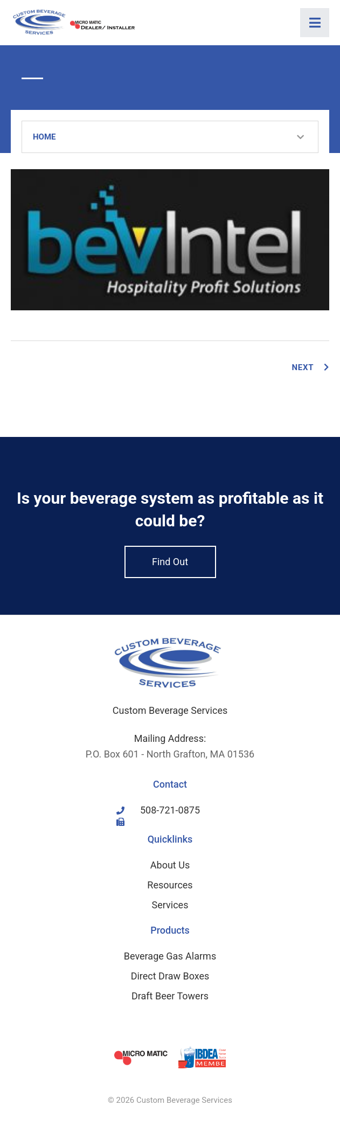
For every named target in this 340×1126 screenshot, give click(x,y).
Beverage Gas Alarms (170, 956)
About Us (170, 865)
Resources (169, 885)
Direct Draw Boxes (170, 976)
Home (44, 137)
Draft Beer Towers (170, 996)
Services (170, 904)
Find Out (170, 561)
